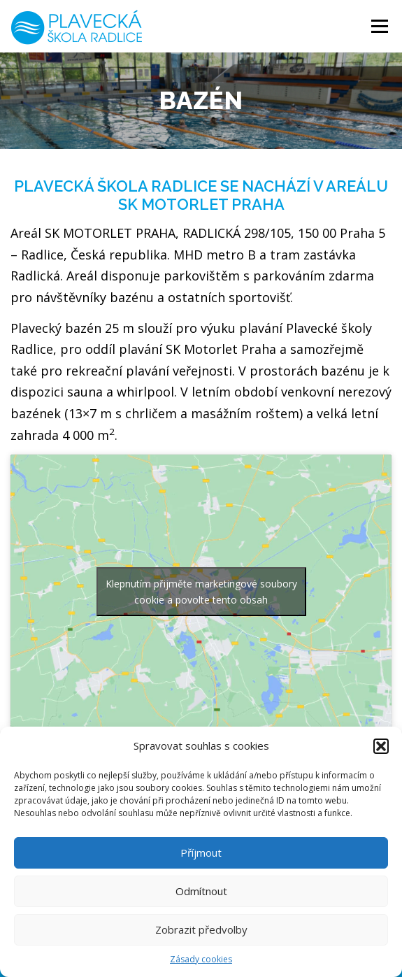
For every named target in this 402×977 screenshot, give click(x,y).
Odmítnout (201, 891)
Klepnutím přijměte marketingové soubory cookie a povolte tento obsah (201, 591)
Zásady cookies (201, 959)
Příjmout (201, 853)
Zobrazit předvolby (201, 929)
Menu (378, 26)
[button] (381, 746)
